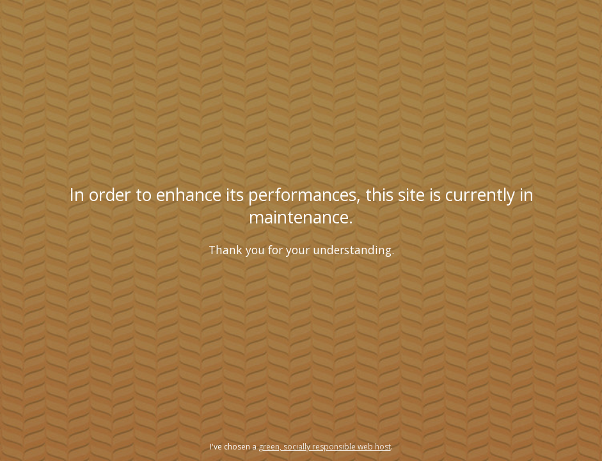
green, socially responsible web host (324, 446)
